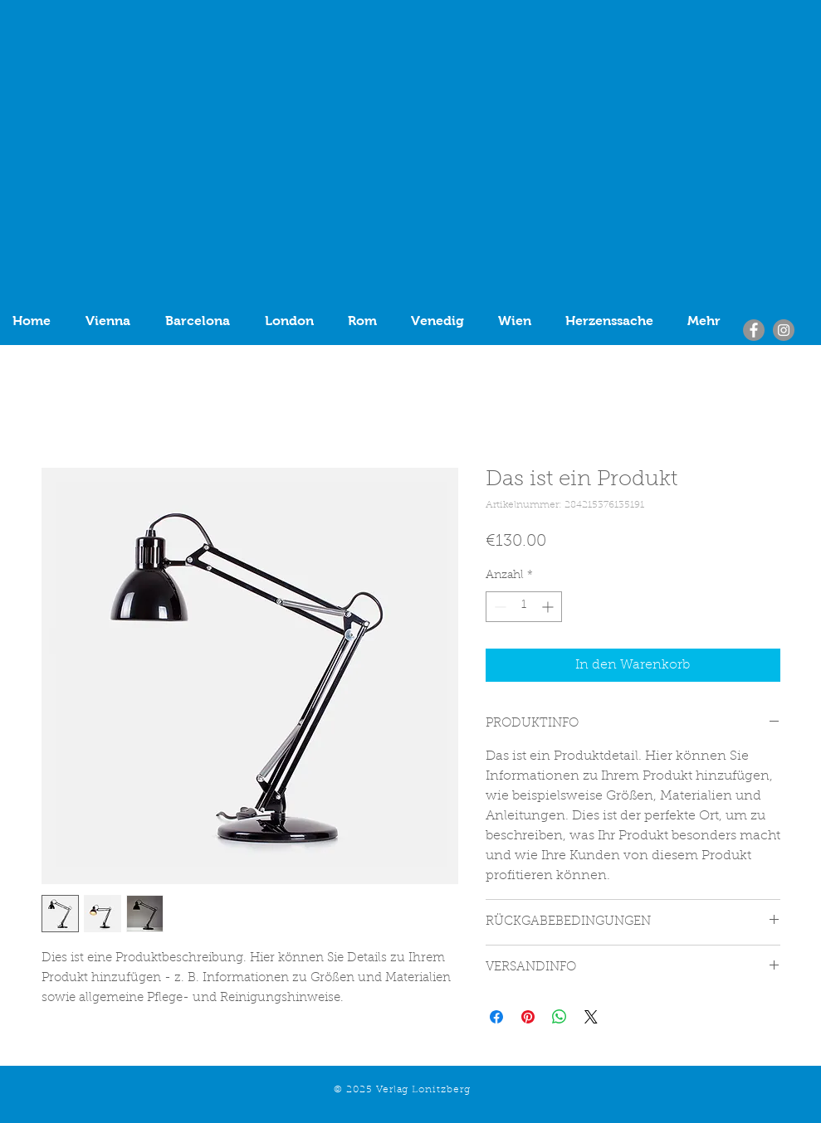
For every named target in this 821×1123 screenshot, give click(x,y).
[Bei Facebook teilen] (496, 1017)
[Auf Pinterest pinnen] (528, 1017)
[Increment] (549, 606)
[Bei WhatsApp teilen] (559, 1017)
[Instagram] (783, 330)
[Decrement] (498, 606)
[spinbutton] (524, 606)
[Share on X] (591, 1017)
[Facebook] (754, 330)
